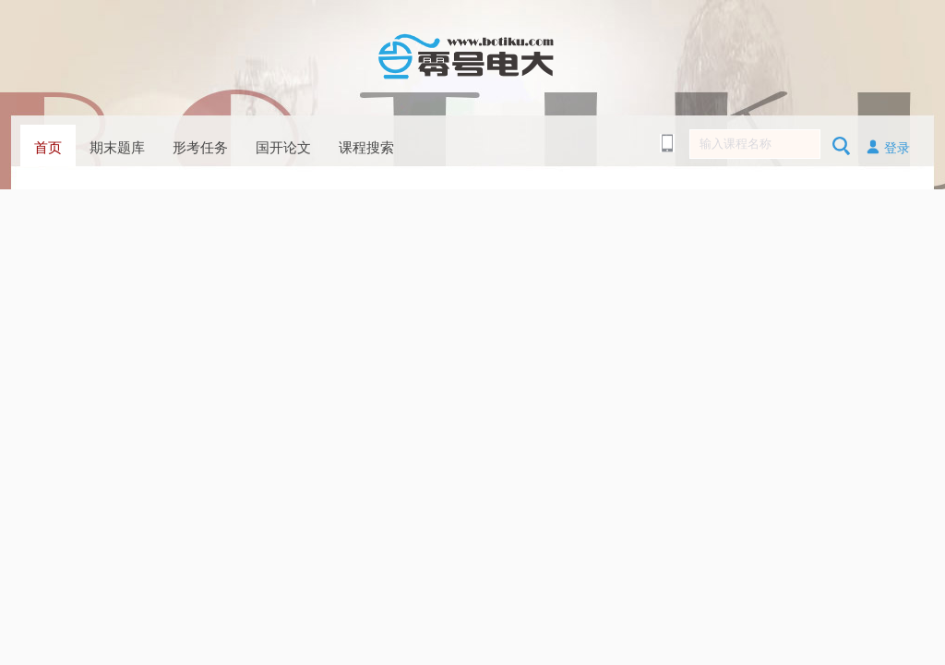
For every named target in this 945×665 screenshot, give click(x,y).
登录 (888, 147)
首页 (48, 147)
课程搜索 (366, 147)
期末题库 (117, 147)
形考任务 (200, 147)
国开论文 (283, 147)
